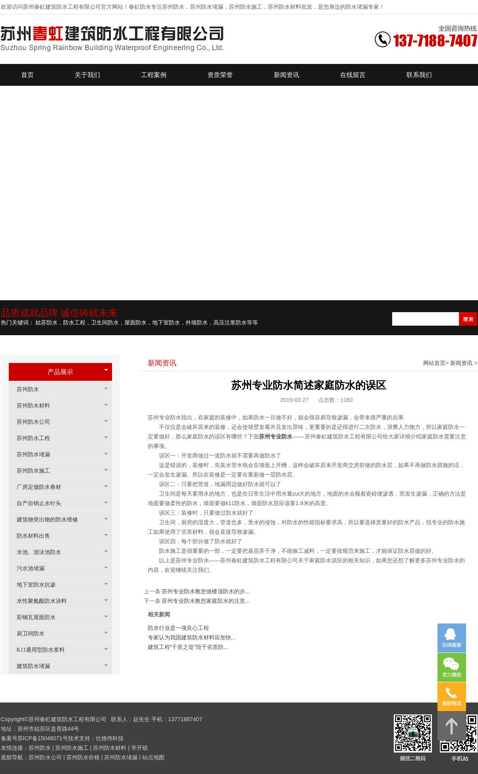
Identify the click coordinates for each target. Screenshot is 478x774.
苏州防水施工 (37, 471)
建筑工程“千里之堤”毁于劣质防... (188, 647)
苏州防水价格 (83, 757)
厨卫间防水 (34, 634)
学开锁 (139, 748)
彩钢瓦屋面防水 (40, 617)
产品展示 (60, 372)
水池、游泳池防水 (43, 552)
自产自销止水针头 (43, 503)
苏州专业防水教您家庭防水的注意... (206, 601)
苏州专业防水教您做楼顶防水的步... (206, 591)
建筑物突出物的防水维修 (51, 520)
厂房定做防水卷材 (43, 487)
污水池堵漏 (34, 568)
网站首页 (434, 363)
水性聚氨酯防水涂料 (46, 601)
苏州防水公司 (37, 422)
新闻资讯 (461, 363)
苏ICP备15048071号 (42, 738)
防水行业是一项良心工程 (178, 628)
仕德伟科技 (110, 738)
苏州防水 (32, 389)
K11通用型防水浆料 (45, 650)
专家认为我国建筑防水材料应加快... (192, 637)
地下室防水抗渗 (40, 585)
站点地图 (153, 757)
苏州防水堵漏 (37, 454)
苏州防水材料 (37, 406)
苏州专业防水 (275, 436)
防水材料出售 (37, 536)
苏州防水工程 (37, 438)
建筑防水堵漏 (37, 666)
